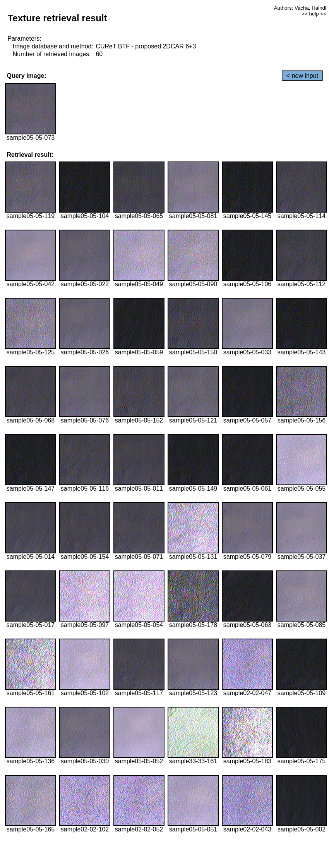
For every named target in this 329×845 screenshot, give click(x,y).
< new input (302, 75)
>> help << (314, 14)
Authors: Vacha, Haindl (300, 8)
